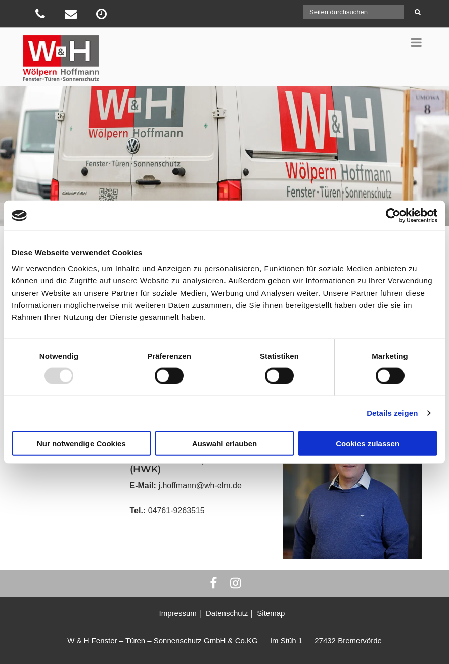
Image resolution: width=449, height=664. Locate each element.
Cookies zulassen (367, 443)
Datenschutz (227, 613)
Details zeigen (392, 413)
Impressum (178, 613)
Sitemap (271, 613)
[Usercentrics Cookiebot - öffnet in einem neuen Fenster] (393, 215)
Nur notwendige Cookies (81, 443)
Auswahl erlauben (224, 443)
